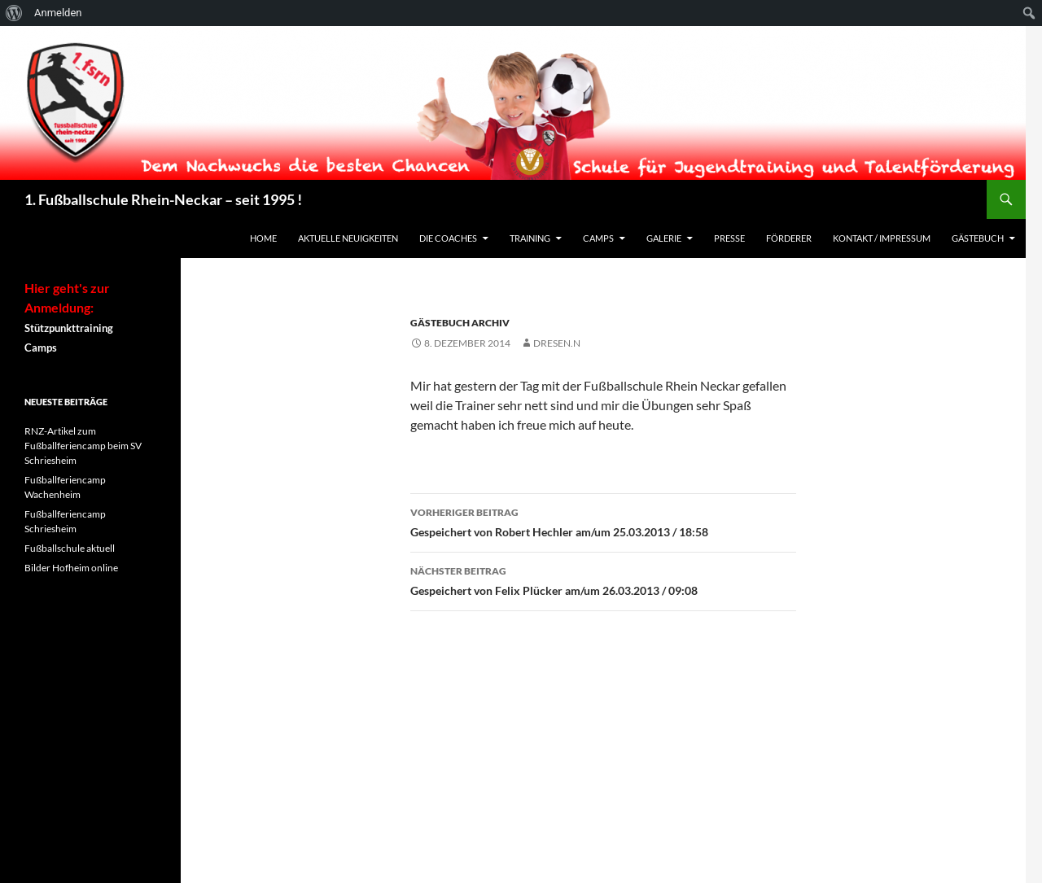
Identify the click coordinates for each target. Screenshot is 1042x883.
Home (263, 238)
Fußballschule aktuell (69, 548)
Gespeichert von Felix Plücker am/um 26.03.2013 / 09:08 (603, 579)
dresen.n (556, 343)
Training (530, 238)
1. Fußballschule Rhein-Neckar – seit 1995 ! (163, 199)
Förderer (789, 238)
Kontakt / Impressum (881, 238)
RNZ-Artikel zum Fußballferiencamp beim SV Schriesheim (83, 445)
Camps (598, 238)
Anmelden (58, 13)
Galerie (663, 238)
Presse (729, 238)
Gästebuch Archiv (460, 323)
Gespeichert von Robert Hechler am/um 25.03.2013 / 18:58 (603, 521)
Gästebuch (978, 238)
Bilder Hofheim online (71, 568)
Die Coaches (448, 238)
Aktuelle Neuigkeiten (348, 238)
